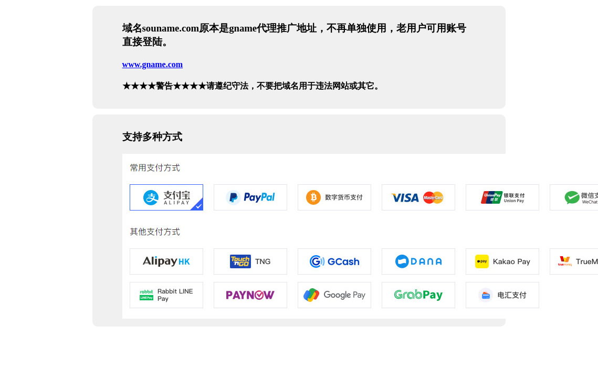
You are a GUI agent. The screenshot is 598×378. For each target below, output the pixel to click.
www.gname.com (152, 64)
